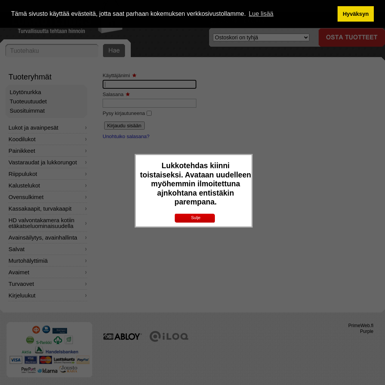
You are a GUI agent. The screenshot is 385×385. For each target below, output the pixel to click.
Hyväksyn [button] (355, 14)
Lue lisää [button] (261, 13)
